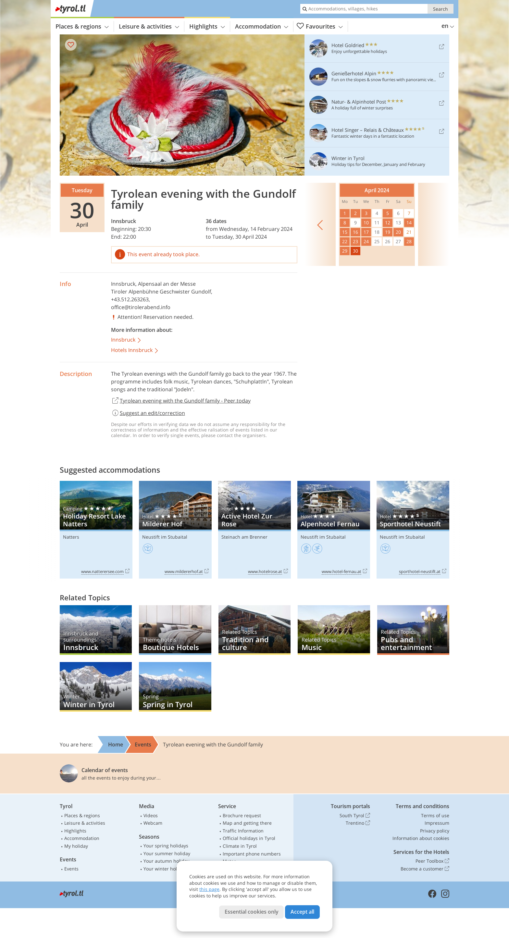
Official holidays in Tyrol (249, 838)
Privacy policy (434, 831)
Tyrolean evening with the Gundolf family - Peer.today (181, 401)
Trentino (358, 823)
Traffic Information (243, 831)
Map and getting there (247, 823)
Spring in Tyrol (175, 687)
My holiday (76, 846)
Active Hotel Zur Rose (254, 530)
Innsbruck (123, 221)
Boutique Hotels (175, 630)
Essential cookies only (252, 911)
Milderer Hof (175, 530)
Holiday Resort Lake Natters (96, 530)
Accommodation (261, 26)
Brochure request (242, 815)
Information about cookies (420, 838)
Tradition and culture (254, 630)
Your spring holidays (165, 846)
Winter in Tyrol (96, 687)
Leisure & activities (149, 26)
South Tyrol (355, 815)
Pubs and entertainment (413, 630)
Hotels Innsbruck (135, 350)
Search (440, 9)
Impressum (437, 823)
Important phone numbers (252, 854)
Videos (150, 815)
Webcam (152, 823)
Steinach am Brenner (244, 537)
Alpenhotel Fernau (333, 530)
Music (334, 630)
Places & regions (82, 26)
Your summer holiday (166, 853)
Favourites (320, 26)
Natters (71, 537)
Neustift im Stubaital (164, 537)
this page (209, 889)
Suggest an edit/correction (148, 413)
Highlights (207, 26)
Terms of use (435, 815)
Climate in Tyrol (240, 846)
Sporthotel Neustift (413, 530)
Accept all (302, 911)
